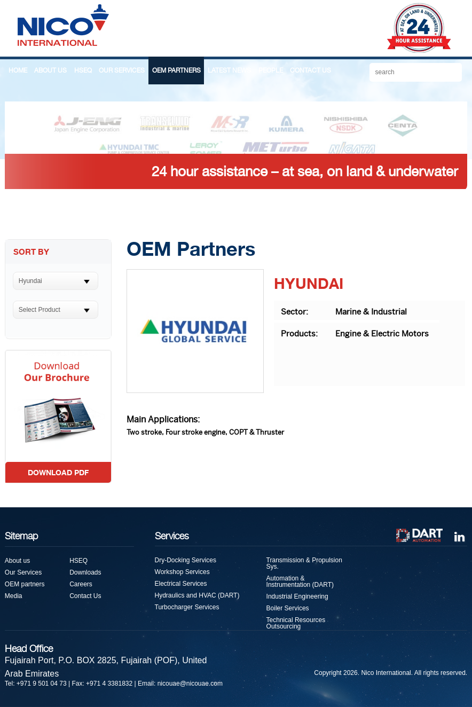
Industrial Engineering (297, 596)
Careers (80, 584)
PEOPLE (270, 70)
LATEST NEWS (229, 70)
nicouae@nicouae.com (190, 683)
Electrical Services (181, 583)
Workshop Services (182, 572)
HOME (18, 70)
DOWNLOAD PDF (58, 472)
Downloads (85, 572)
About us (17, 560)
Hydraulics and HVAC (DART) (197, 595)
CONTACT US (310, 70)
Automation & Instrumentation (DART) (300, 581)
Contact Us (85, 596)
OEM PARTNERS (176, 70)
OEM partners (25, 584)
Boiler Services (287, 608)
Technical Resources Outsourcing (296, 623)
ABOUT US (50, 70)
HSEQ (83, 70)
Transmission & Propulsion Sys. (304, 563)
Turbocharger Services (187, 607)
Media (13, 596)
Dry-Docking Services (185, 560)
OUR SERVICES (122, 70)
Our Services (23, 572)
